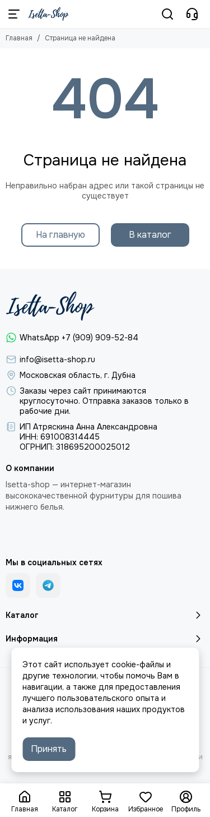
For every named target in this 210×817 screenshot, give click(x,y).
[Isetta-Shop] (48, 14)
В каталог (150, 235)
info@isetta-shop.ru (57, 359)
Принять (49, 749)
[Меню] (14, 14)
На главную (60, 235)
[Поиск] (167, 14)
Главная (19, 38)
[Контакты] (192, 14)
